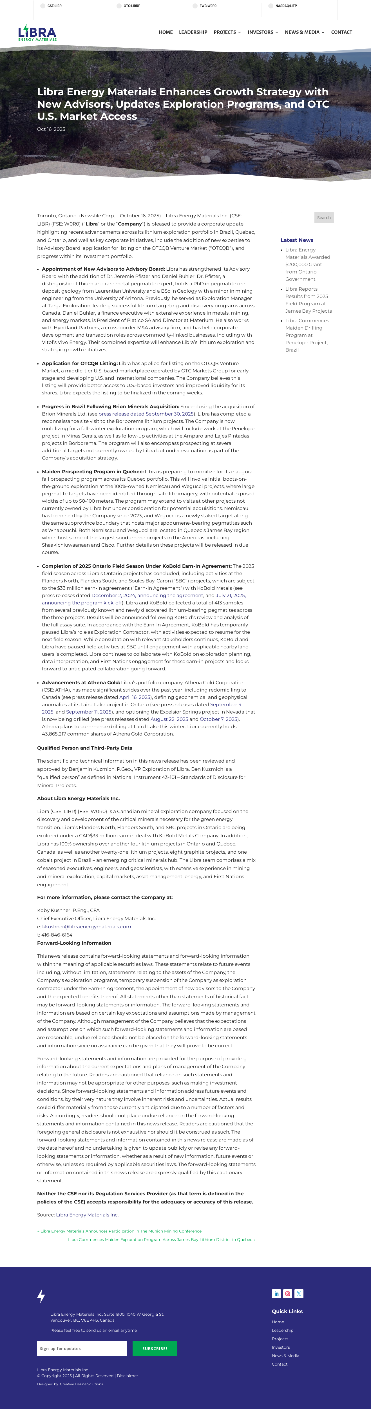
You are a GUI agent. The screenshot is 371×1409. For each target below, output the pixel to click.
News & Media (302, 32)
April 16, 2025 (134, 697)
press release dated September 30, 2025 (146, 414)
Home (166, 32)
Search (324, 217)
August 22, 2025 (169, 719)
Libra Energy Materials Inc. (87, 1215)
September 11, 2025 (88, 712)
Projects (225, 32)
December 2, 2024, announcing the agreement (147, 595)
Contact (341, 32)
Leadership (193, 32)
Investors (260, 32)
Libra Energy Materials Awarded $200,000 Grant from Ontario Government (307, 264)
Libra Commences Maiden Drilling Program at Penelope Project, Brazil (307, 335)
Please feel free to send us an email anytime (93, 1330)
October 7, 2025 (218, 719)
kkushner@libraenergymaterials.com (86, 926)
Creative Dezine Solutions (81, 1384)
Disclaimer (127, 1375)
